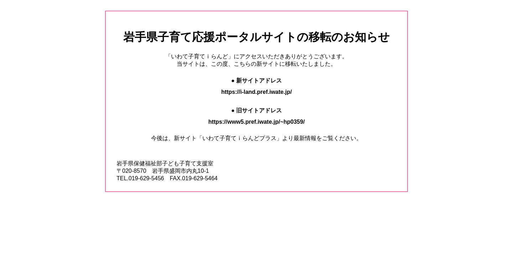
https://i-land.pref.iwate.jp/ (256, 92)
